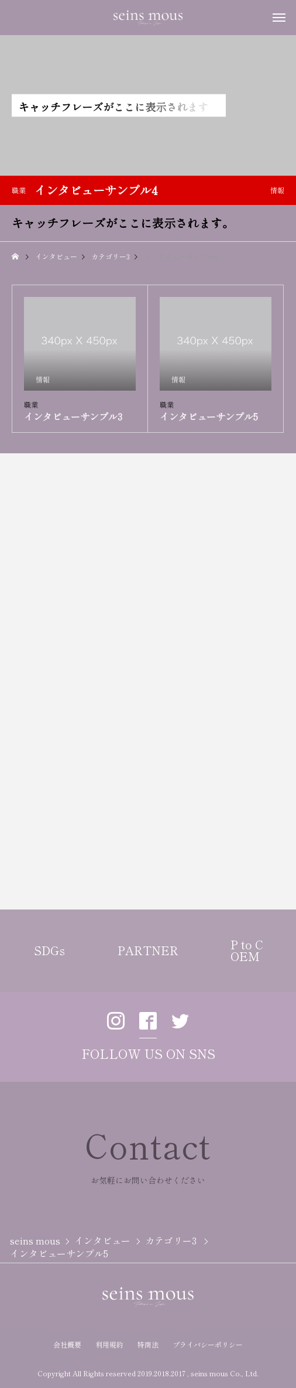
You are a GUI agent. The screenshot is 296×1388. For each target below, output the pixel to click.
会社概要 (67, 1344)
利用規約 (109, 1344)
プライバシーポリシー (208, 1344)
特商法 (148, 1344)
